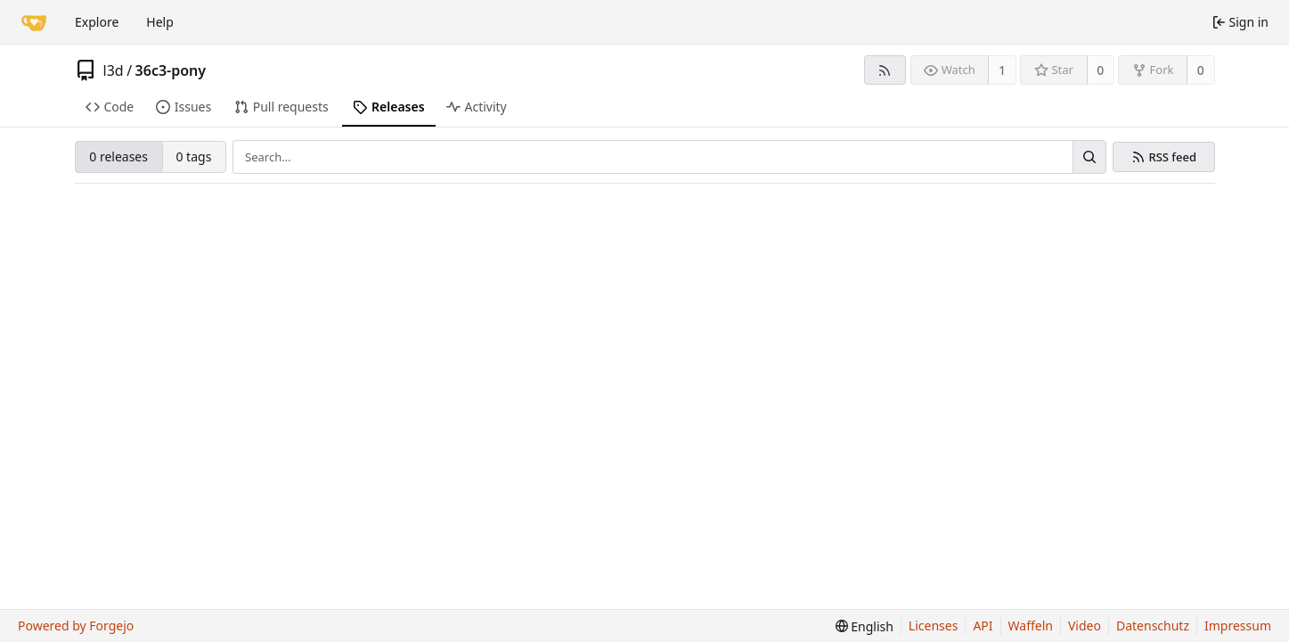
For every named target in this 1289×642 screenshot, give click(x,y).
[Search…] (1089, 157)
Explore (96, 21)
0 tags (193, 156)
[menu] (864, 626)
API (982, 625)
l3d (113, 70)
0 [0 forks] (1200, 70)
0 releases (118, 156)
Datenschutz (1152, 625)
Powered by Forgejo (76, 625)
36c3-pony (170, 70)
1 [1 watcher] (1002, 70)
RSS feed (1172, 157)
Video (1084, 625)
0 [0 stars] (1100, 70)
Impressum (1237, 625)
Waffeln (1030, 625)
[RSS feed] (885, 70)
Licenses (934, 625)
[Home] (34, 22)
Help (160, 21)
